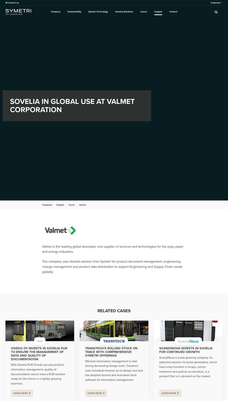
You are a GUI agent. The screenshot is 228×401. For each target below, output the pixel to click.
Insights (158, 11)
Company (55, 11)
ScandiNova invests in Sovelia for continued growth (186, 350)
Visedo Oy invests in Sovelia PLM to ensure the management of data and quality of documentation (39, 353)
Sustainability (74, 11)
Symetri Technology (98, 11)
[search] (216, 11)
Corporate (217, 2)
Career (143, 11)
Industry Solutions (124, 11)
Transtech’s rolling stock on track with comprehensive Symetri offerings (111, 352)
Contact (173, 11)
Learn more (20, 393)
